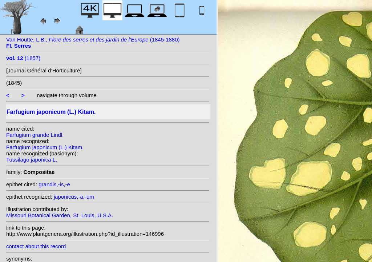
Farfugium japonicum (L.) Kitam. (45, 147)
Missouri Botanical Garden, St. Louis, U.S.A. (59, 215)
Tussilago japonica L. (31, 159)
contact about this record (36, 246)
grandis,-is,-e (54, 184)
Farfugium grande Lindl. (35, 135)
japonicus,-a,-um (74, 197)
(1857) (23, 58)
